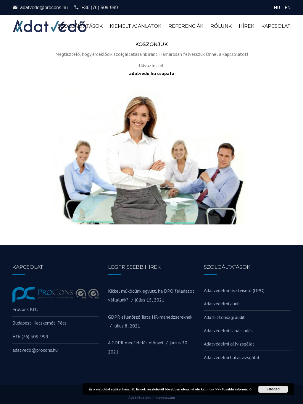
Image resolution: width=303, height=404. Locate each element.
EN (288, 7)
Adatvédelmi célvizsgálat (229, 344)
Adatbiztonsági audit (224, 317)
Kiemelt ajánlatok (135, 26)
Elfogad (273, 389)
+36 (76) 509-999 (96, 7)
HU (277, 7)
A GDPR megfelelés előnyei (135, 343)
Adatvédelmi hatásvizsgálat (232, 358)
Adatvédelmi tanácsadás (228, 331)
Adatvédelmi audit (222, 304)
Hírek (246, 26)
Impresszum (164, 397)
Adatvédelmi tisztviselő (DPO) (234, 291)
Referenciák (185, 26)
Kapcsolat (276, 26)
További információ (237, 389)
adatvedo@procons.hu (40, 7)
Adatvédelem (139, 397)
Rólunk (221, 26)
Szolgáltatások (80, 26)
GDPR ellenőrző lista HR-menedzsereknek (150, 317)
